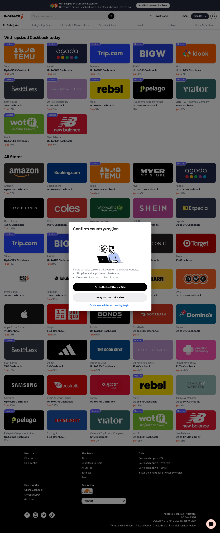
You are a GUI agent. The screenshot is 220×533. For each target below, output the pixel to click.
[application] (211, 524)
